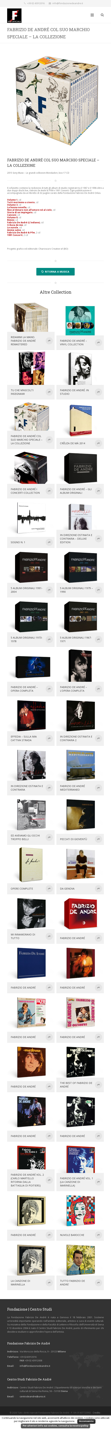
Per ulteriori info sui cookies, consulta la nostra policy (55, 1425)
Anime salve (14, 230)
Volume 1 (12, 199)
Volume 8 (12, 217)
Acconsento (86, 1421)
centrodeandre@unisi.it (32, 1396)
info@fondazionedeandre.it (67, 3)
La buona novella (16, 207)
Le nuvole (12, 227)
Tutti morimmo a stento (21, 202)
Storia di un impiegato (20, 212)
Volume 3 (12, 204)
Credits (96, 1412)
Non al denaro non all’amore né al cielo (29, 209)
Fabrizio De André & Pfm (21, 232)
